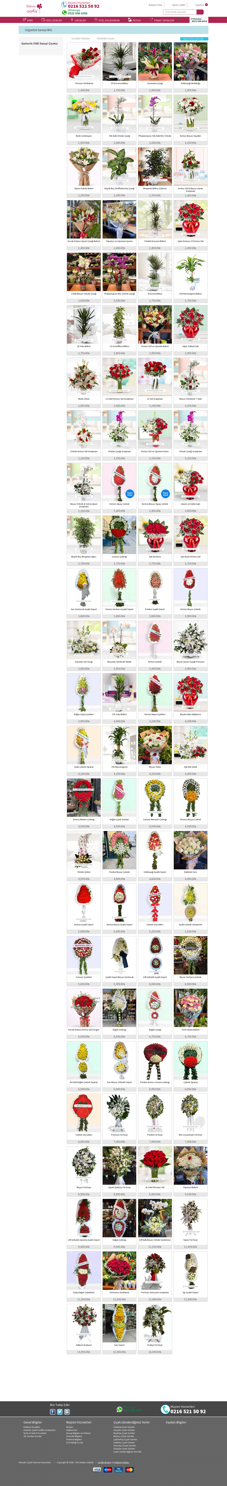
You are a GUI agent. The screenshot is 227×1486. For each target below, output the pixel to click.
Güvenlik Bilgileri (74, 1436)
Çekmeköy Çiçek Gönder (125, 1439)
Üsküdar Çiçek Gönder (124, 1448)
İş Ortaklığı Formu (74, 1442)
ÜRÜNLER (78, 20)
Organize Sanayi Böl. (39, 30)
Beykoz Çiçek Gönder (124, 1436)
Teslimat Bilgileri (74, 1439)
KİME (28, 20)
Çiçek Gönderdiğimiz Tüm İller (128, 1451)
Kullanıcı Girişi (155, 4)
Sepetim (199, 4)
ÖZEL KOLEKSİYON (107, 20)
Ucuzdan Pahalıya (79, 38)
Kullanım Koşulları (32, 1427)
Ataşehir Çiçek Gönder (124, 1430)
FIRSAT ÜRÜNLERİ (161, 20)
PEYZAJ (134, 20)
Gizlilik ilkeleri (104, 1462)
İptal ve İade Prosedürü (35, 1433)
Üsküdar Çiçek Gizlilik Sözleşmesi (39, 1430)
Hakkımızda (71, 1430)
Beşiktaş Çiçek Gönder (124, 1433)
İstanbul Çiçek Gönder (124, 1427)
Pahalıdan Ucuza (104, 38)
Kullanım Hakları (121, 1462)
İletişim (69, 1427)
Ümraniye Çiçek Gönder (125, 1445)
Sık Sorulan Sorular (33, 1436)
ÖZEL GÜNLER (51, 20)
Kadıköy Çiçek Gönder (124, 1442)
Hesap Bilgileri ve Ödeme (78, 1433)
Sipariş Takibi (178, 4)
